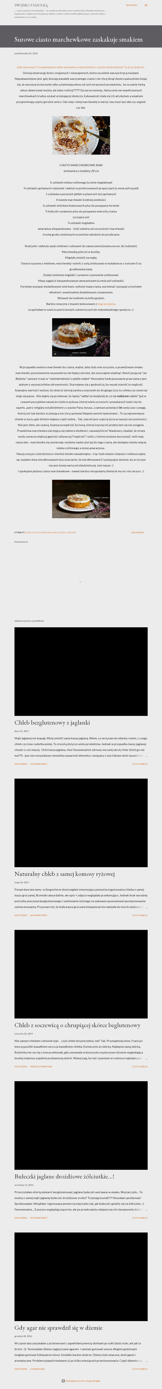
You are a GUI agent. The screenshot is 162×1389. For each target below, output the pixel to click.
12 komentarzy (38, 764)
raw (54, 532)
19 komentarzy (38, 1218)
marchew (46, 532)
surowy (71, 532)
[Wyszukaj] (131, 5)
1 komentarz (37, 1369)
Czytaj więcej (140, 764)
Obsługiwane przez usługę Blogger (81, 1380)
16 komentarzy (38, 915)
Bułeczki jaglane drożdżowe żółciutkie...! (64, 1176)
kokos (36, 532)
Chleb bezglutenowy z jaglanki (52, 722)
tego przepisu (106, 303)
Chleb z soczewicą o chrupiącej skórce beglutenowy (77, 1025)
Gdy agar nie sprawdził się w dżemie (58, 1327)
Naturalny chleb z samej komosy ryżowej (64, 873)
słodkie (61, 532)
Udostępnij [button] (137, 532)
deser (28, 532)
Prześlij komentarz (41, 1066)
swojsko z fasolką (31, 5)
